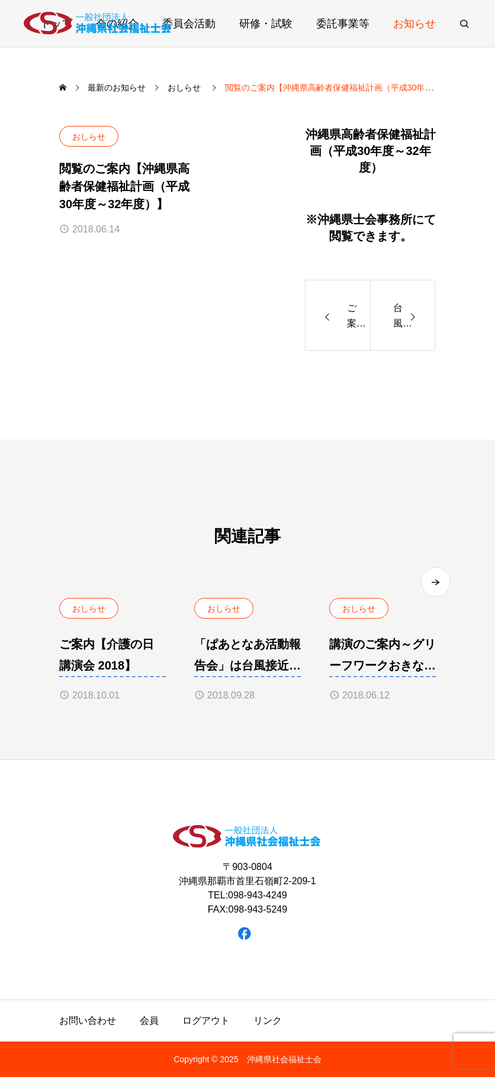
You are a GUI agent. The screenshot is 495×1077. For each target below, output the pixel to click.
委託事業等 (342, 24)
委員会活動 (189, 24)
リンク (267, 1020)
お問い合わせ (87, 1020)
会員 (149, 1020)
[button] (436, 582)
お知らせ (414, 24)
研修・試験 (265, 24)
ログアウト (206, 1020)
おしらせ (88, 136)
